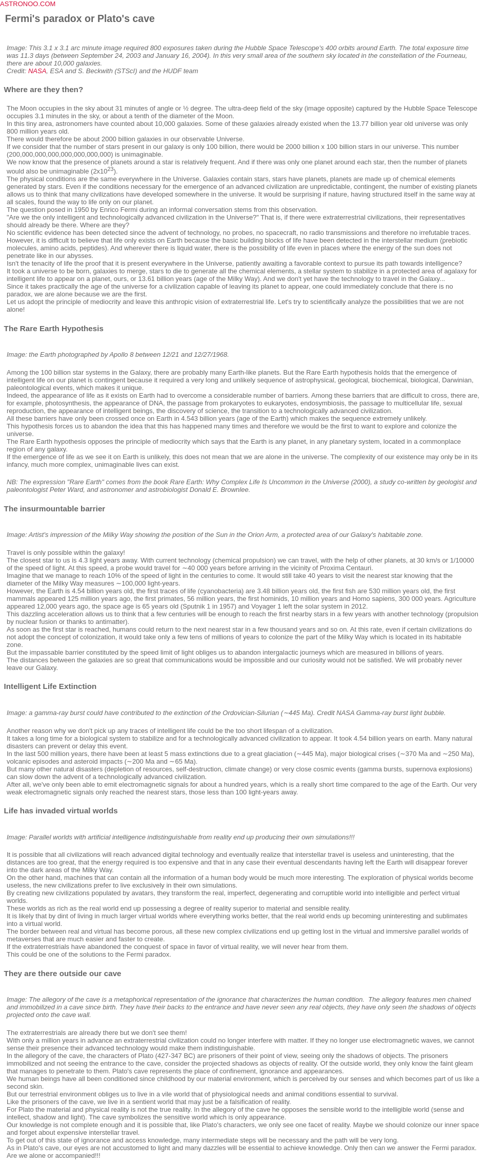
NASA (37, 71)
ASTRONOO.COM (27, 4)
